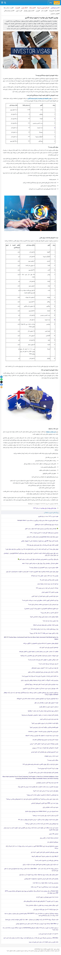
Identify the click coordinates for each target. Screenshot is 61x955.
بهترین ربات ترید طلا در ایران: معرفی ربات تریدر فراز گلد (44, 576)
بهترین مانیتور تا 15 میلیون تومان (50, 592)
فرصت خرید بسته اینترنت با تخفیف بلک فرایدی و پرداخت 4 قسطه (41, 736)
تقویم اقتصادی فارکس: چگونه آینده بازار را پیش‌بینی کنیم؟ (44, 727)
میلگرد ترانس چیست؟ (52, 760)
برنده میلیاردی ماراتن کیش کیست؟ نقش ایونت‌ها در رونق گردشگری (41, 684)
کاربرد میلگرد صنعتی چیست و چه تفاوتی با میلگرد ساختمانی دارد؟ (42, 905)
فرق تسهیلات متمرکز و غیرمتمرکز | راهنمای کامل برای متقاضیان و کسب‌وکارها (39, 656)
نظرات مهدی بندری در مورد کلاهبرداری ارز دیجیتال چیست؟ (43, 567)
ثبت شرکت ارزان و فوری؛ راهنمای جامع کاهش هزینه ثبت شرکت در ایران (40, 864)
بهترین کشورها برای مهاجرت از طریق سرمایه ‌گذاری (41, 18)
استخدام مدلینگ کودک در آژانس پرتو (49, 838)
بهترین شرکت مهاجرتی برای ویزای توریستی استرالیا (45, 625)
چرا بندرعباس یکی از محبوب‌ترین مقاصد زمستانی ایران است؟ (43, 604)
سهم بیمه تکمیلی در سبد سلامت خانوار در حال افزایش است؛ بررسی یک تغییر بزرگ (38, 787)
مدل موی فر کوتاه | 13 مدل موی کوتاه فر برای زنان (45, 909)
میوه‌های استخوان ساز (52, 842)
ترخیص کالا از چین (53, 834)
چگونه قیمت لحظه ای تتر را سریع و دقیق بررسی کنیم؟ (45, 723)
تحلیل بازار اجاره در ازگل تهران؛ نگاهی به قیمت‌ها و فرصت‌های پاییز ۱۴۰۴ (40, 764)
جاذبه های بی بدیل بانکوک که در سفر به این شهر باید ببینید (43, 942)
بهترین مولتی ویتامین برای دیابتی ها (49, 580)
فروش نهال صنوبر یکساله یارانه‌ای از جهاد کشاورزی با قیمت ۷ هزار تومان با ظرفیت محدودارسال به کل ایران (32, 572)
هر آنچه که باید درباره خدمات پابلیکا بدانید (47, 584)
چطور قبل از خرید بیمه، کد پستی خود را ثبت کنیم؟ (45, 791)
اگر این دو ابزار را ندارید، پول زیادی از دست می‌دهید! (45, 815)
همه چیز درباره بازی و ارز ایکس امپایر (49, 719)
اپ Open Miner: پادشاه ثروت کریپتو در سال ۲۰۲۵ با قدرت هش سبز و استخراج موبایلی (37, 924)
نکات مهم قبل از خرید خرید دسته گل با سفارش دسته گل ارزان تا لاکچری (40, 688)
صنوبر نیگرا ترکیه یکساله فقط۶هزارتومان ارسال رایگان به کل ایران (42, 537)
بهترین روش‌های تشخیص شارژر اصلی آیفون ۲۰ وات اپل (44, 852)
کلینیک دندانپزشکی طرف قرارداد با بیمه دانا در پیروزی (45, 748)
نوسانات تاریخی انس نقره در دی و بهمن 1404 (47, 588)
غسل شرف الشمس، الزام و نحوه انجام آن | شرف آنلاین (45, 596)
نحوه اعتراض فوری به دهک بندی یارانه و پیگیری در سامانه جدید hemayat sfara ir (37, 520)
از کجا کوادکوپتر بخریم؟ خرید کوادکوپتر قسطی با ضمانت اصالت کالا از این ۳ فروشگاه (37, 699)
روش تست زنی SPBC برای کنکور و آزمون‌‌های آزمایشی (44, 803)
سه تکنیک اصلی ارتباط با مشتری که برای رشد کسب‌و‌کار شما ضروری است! (40, 676)
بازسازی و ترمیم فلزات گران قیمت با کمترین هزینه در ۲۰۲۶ (44, 533)
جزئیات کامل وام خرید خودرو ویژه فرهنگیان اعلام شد (45, 740)
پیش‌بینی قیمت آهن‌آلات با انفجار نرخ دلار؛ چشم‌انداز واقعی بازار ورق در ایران (39, 680)
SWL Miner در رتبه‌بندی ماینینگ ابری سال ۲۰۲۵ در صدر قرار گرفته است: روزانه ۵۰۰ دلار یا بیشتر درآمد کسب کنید (30, 938)
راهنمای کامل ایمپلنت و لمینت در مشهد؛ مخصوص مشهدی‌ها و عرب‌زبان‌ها (40, 715)
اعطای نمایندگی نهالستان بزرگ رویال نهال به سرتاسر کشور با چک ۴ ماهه (40, 563)
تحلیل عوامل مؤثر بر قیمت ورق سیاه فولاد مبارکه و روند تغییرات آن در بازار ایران (38, 875)
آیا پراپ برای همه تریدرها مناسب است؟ (48, 664)
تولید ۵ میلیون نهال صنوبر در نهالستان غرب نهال (46, 703)
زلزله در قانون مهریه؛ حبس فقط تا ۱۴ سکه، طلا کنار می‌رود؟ (44, 633)
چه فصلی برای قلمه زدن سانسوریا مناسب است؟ (46, 860)
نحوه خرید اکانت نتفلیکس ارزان (50, 807)
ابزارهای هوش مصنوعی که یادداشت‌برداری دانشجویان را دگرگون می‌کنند (40, 643)
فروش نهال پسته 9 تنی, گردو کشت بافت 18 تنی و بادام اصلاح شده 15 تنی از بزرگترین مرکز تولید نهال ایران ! (31, 549)
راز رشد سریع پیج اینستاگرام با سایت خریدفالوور (46, 525)
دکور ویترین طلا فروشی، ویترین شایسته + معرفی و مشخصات (43, 731)
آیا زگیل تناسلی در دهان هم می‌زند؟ (49, 613)
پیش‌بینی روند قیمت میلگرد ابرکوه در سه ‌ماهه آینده (45, 883)
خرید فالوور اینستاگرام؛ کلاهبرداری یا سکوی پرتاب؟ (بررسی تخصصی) (41, 609)
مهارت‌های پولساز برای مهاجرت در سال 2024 (44, 508)
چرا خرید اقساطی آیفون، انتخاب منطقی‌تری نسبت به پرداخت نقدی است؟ (40, 600)
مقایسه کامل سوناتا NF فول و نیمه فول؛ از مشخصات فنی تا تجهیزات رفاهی (39, 541)
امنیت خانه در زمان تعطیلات (51, 756)
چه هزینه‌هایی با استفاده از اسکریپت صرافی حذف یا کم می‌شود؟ (42, 795)
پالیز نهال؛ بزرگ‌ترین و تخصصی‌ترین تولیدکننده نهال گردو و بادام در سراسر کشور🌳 (38, 559)
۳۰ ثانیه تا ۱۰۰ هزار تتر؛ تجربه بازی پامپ (48, 934)
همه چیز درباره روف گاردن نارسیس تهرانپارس (47, 783)
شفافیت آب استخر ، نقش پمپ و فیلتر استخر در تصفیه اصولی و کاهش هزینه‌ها (38, 652)
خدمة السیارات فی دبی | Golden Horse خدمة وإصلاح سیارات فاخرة (41, 811)
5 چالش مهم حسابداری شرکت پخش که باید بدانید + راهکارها (43, 711)
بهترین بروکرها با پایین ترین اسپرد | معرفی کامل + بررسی (44, 744)
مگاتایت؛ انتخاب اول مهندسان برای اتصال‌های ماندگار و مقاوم (43, 672)
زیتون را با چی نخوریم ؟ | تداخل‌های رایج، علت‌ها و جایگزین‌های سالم (41, 901)
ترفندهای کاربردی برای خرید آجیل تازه (49, 647)
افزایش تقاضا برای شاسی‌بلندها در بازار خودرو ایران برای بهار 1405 (42, 545)
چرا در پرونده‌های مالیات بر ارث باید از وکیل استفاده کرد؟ (44, 629)
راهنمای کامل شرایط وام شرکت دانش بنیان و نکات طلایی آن (43, 772)
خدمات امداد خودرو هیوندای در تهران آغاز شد (47, 897)
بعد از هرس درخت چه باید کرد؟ (50, 621)
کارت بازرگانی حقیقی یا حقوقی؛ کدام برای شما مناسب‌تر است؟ (43, 660)
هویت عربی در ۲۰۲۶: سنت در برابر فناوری (48, 516)
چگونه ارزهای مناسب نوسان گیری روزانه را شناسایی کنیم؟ (44, 617)
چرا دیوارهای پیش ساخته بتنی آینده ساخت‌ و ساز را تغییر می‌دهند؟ (41, 824)
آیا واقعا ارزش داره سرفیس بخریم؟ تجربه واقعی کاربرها (45, 856)
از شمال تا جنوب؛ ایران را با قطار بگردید (48, 707)
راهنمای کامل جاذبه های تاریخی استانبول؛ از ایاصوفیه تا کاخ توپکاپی (41, 879)
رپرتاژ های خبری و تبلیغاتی (51, 512)
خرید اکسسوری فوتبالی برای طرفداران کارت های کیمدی (44, 752)
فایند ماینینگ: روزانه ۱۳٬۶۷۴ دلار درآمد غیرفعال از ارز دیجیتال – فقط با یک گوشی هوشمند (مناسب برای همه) (31, 920)
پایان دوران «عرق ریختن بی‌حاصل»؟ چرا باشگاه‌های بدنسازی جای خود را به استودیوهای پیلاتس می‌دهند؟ (32, 799)
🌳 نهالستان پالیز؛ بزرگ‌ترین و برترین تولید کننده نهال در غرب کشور (41, 529)
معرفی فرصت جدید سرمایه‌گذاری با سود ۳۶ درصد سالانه (44, 887)
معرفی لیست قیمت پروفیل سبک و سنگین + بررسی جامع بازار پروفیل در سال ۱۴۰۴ (38, 820)
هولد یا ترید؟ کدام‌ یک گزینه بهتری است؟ (48, 768)
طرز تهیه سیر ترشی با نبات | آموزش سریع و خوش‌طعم (45, 668)
